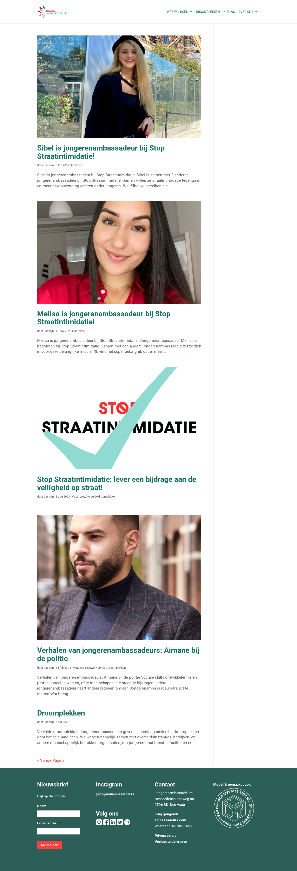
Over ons (245, 12)
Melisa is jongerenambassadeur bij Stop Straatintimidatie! (103, 318)
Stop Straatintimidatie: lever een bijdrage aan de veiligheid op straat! (116, 483)
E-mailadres (48, 823)
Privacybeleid (166, 835)
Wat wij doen (177, 12)
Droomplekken (208, 12)
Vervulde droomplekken (101, 496)
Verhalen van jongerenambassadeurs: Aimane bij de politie (118, 654)
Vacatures (78, 496)
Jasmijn (49, 165)
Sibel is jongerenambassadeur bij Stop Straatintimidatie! (101, 152)
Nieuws (229, 12)
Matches (76, 165)
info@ (159, 814)
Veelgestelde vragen (171, 841)
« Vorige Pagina (51, 760)
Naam (43, 806)
